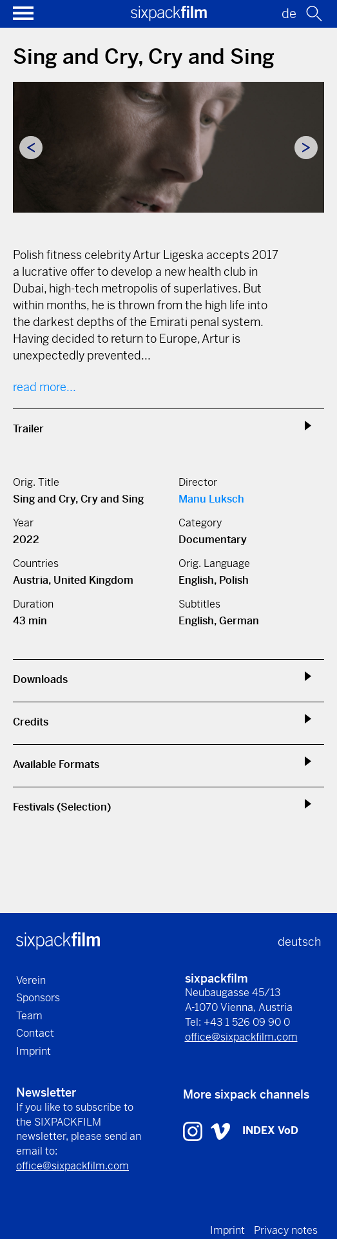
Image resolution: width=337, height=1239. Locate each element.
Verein (31, 980)
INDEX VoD (270, 1130)
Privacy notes (286, 1230)
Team (29, 1016)
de (289, 14)
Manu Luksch (211, 499)
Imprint (33, 1051)
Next (306, 147)
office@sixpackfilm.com (241, 1037)
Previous (31, 147)
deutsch (299, 941)
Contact (35, 1033)
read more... (44, 386)
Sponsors (38, 997)
